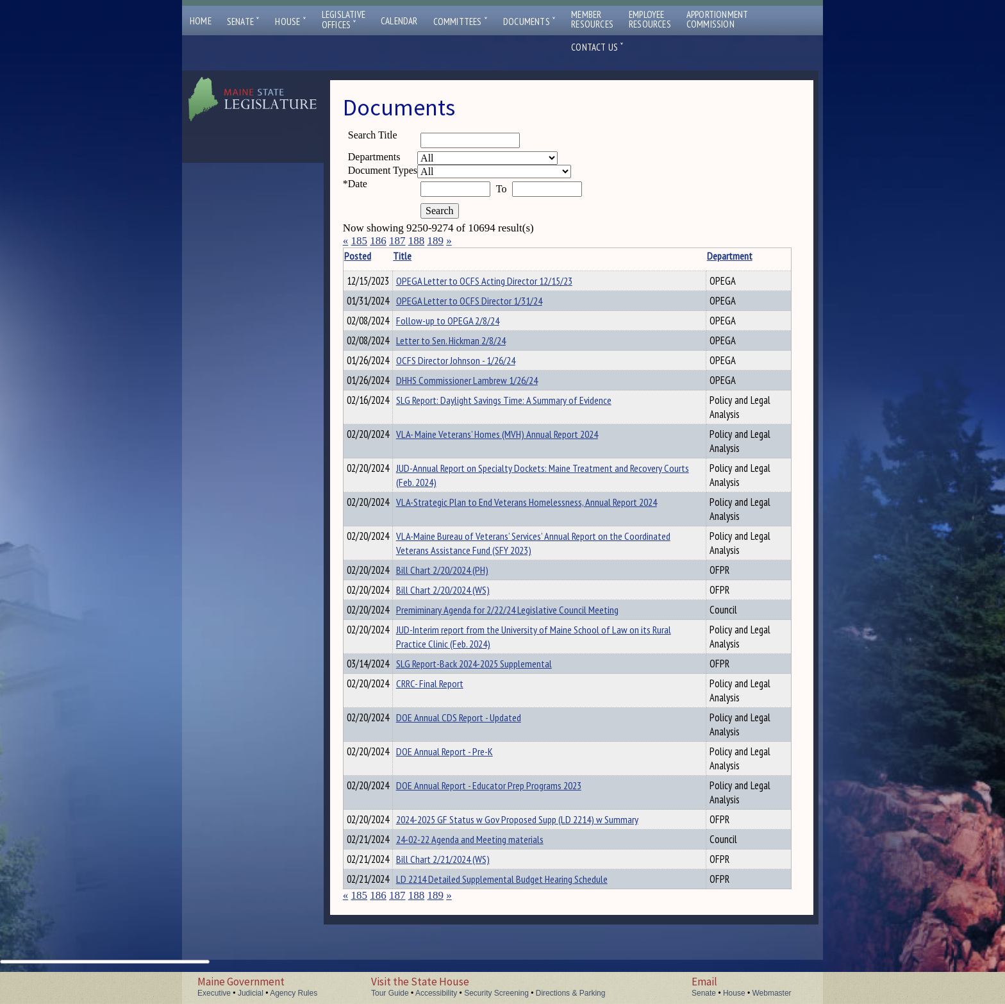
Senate (243, 21)
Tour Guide (390, 993)
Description (769, 256)
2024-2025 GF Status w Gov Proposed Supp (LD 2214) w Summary (537, 839)
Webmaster (771, 993)
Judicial (250, 993)
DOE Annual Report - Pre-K (464, 771)
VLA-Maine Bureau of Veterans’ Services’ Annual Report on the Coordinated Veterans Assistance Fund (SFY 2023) (529, 554)
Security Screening (496, 993)
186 (378, 241)
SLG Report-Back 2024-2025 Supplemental (494, 681)
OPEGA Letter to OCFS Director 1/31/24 (489, 303)
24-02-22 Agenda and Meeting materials (489, 860)
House (290, 21)
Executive (214, 993)
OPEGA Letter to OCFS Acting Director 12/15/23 (504, 281)
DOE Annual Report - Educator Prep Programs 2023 (508, 805)
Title (422, 256)
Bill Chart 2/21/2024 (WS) (463, 882)
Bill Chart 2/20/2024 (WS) (463, 603)
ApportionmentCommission (717, 19)
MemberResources (592, 19)
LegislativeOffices (343, 20)
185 (359, 241)
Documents (529, 21)
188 (416, 241)
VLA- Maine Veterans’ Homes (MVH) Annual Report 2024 (517, 446)
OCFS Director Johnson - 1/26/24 (475, 368)
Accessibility (436, 993)
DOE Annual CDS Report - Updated (478, 737)
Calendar (399, 21)
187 (397, 241)
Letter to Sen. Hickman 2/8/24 (471, 346)
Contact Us (597, 47)
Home (201, 21)
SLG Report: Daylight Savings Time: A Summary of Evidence (523, 412)
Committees (460, 21)
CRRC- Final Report (449, 703)
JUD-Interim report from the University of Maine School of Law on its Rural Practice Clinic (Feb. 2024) (537, 654)
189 (435, 241)
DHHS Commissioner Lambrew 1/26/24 (487, 390)
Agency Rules (293, 993)
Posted (376, 256)
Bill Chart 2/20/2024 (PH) (462, 581)
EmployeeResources (650, 19)
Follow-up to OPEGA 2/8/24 (467, 324)
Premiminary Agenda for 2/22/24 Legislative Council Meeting (527, 625)
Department (694, 256)
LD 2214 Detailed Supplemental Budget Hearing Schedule (521, 904)
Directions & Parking (571, 993)
